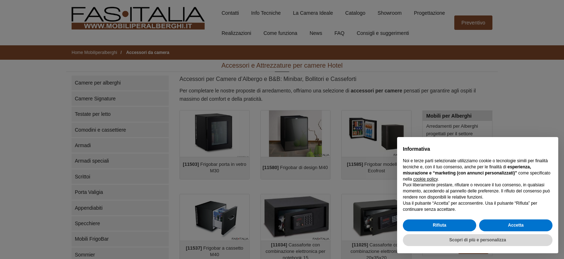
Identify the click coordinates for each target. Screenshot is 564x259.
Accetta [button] (515, 225)
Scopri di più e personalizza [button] (477, 239)
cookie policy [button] (425, 179)
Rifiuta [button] (439, 225)
